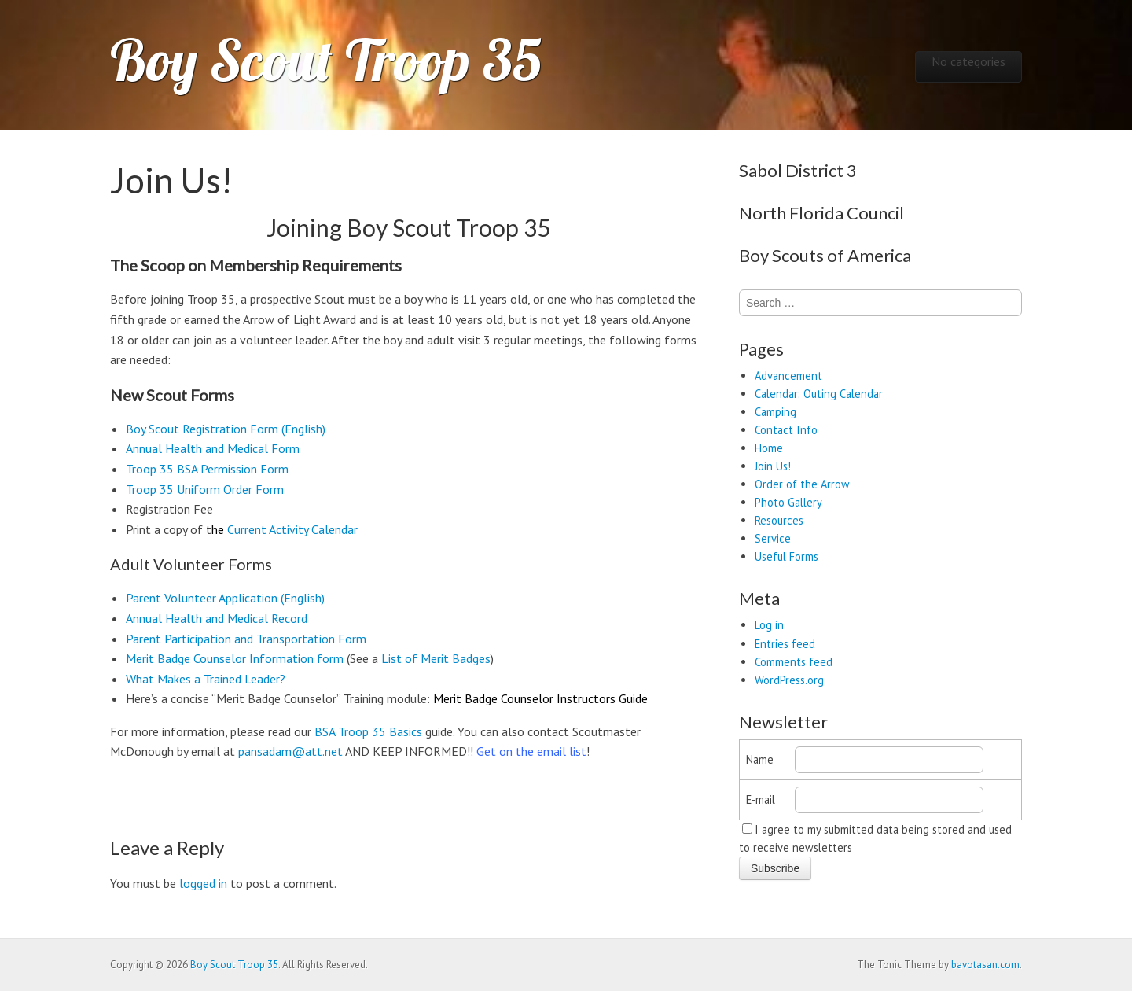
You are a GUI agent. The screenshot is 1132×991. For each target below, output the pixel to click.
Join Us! (773, 466)
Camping (775, 411)
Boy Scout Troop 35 (326, 59)
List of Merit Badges (436, 658)
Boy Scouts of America (825, 255)
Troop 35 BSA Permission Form (207, 469)
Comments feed (793, 661)
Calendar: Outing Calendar (819, 393)
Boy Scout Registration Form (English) (225, 429)
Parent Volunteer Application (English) (225, 598)
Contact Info (786, 429)
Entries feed (785, 643)
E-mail (760, 799)
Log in (769, 624)
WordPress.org (789, 679)
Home (769, 447)
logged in (203, 883)
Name (760, 759)
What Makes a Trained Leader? (205, 679)
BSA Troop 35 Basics (368, 731)
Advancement (788, 375)
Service (773, 538)
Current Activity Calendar (292, 529)
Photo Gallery (788, 502)
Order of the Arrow (802, 484)
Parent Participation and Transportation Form (246, 639)
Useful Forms (786, 556)
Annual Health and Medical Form (213, 448)
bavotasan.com (985, 964)
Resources (779, 520)
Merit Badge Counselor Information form (235, 658)
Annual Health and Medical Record (216, 618)
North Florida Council (821, 212)
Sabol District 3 (798, 170)
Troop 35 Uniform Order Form (205, 489)
